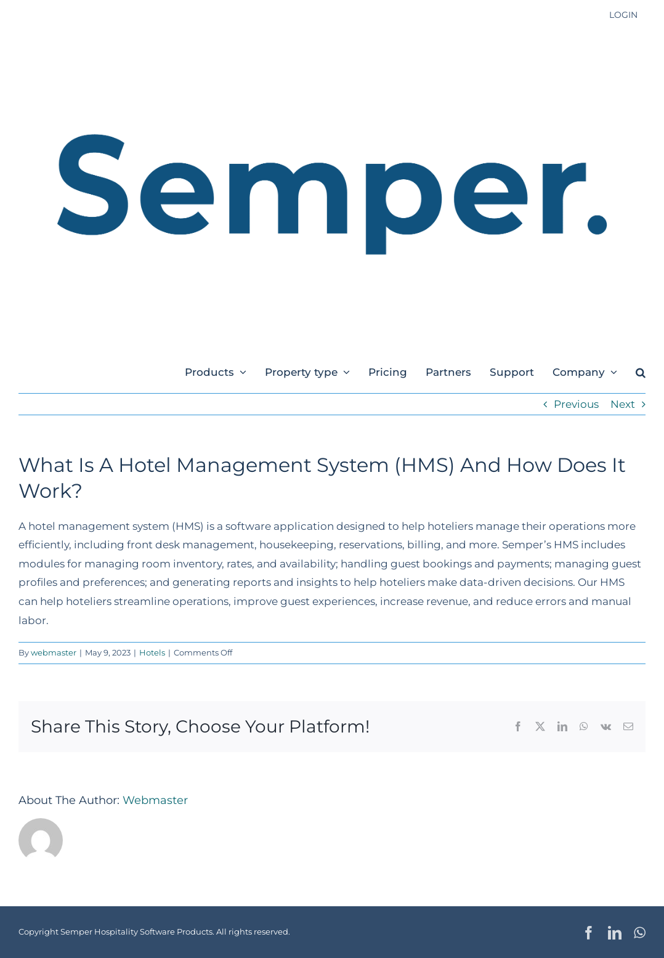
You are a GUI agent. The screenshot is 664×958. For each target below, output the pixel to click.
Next (622, 404)
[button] (641, 371)
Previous (576, 404)
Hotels (152, 652)
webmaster (53, 652)
